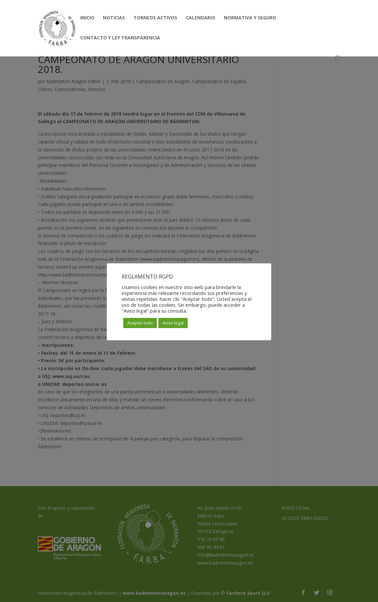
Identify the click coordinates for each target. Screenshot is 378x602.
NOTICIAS (114, 18)
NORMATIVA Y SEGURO (250, 18)
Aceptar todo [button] (140, 323)
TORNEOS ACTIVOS (155, 18)
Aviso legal (173, 323)
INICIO (87, 18)
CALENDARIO (200, 18)
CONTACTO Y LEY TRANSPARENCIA (120, 38)
